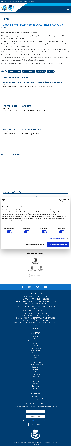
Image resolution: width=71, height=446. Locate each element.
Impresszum (35, 396)
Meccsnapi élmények (35, 362)
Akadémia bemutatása (35, 341)
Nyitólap (35, 336)
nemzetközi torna (14, 71)
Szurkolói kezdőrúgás (35, 365)
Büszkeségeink (35, 350)
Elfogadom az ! (36, 420)
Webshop (35, 381)
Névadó (35, 343)
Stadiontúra (35, 367)
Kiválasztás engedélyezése (35, 244)
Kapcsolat (35, 388)
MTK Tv (35, 372)
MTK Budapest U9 (28, 71)
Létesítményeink (35, 348)
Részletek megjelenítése (57, 238)
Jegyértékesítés (35, 379)
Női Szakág (35, 376)
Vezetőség (35, 369)
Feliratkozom (35, 424)
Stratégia (35, 346)
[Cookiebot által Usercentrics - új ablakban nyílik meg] (61, 200)
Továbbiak (35, 328)
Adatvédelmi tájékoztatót (40, 420)
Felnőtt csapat (35, 374)
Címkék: (4, 71)
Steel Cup (50, 71)
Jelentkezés (35, 360)
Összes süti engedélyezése (58, 244)
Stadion (35, 384)
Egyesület (35, 386)
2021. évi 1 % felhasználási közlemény (35, 311)
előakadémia (41, 71)
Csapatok (35, 353)
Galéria (35, 357)
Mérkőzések (35, 355)
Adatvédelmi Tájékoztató (35, 399)
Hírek (35, 338)
